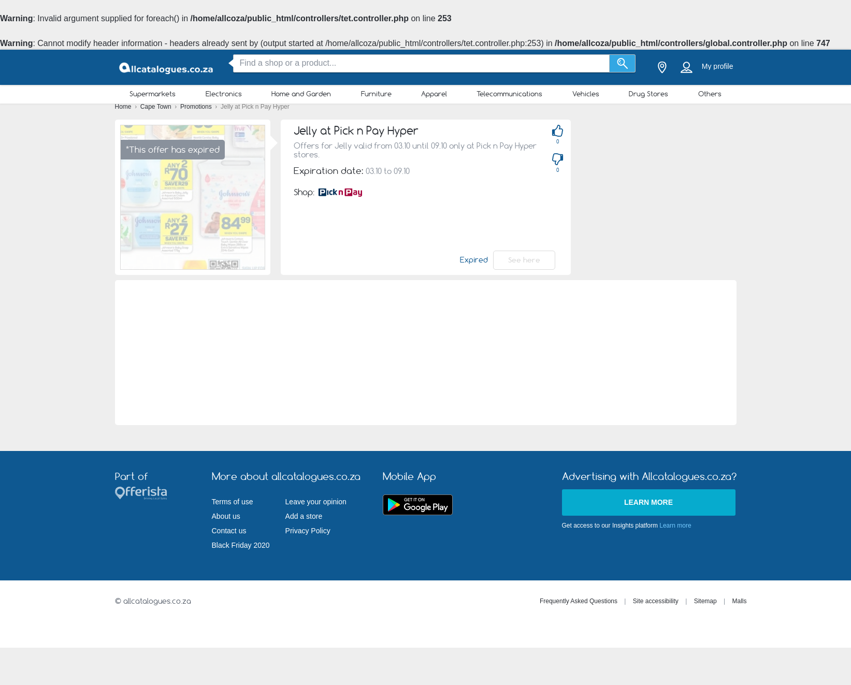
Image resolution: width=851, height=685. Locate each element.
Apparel (434, 94)
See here (524, 260)
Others (710, 94)
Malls (739, 601)
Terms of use (232, 502)
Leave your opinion (316, 502)
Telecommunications (509, 94)
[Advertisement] (426, 352)
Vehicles (585, 94)
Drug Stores (648, 94)
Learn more (648, 502)
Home (124, 106)
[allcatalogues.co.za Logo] (167, 67)
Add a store (304, 516)
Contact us (229, 531)
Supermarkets (152, 94)
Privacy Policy (307, 531)
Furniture (376, 94)
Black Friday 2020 (241, 545)
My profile (717, 66)
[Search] (622, 63)
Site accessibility (656, 601)
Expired (474, 260)
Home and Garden (301, 94)
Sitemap (705, 601)
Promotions (196, 106)
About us (226, 516)
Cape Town (156, 106)
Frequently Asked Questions (578, 601)
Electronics (224, 94)
